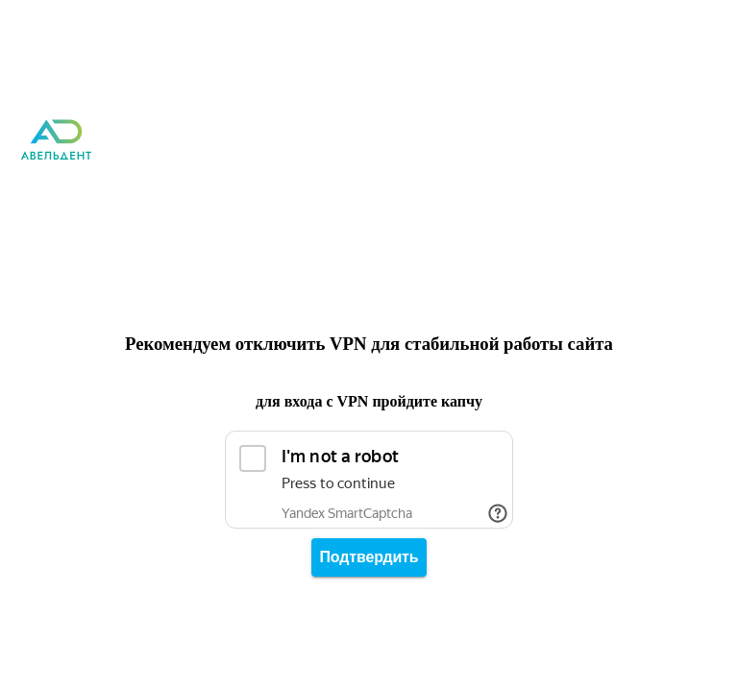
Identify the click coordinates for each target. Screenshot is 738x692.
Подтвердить (369, 557)
